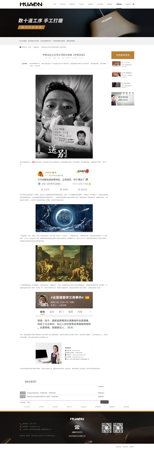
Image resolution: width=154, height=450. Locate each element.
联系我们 (128, 4)
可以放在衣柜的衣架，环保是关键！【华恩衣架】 (41, 393)
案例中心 (69, 407)
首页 (54, 4)
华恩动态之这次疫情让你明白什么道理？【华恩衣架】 (43, 396)
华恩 (33, 162)
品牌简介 (91, 4)
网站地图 (126, 407)
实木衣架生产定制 (33, 41)
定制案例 (109, 4)
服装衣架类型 (71, 41)
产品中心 (81, 4)
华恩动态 (119, 4)
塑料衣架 (72, 4)
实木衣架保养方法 (46, 41)
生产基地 (27, 407)
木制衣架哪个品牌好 (59, 41)
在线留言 (83, 407)
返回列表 (104, 402)
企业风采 (55, 407)
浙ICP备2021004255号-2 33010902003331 (43, 435)
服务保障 (98, 407)
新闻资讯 (36, 47)
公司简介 (41, 407)
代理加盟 (100, 4)
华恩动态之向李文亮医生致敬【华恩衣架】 (54, 47)
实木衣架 (63, 4)
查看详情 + (101, 393)
